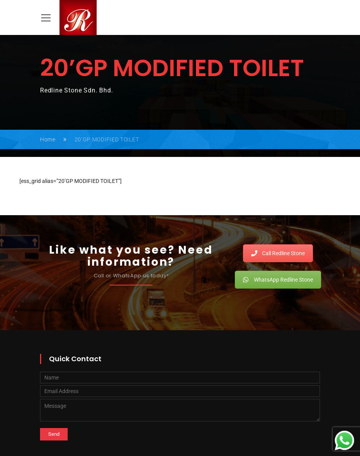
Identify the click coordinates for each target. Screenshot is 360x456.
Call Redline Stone (278, 253)
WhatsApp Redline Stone (278, 280)
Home (48, 139)
